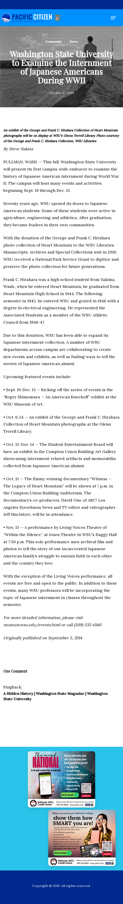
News (73, 42)
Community (53, 42)
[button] (113, 18)
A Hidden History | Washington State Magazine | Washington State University (55, 696)
